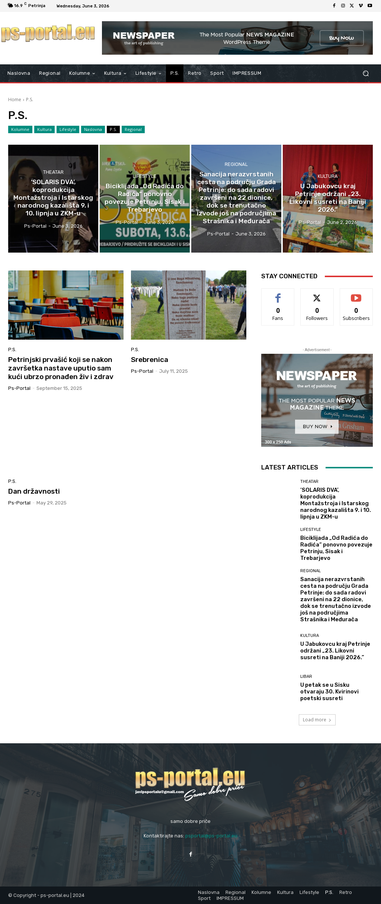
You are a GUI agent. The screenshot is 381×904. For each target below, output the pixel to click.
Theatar (53, 172)
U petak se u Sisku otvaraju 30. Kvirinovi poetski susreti (329, 692)
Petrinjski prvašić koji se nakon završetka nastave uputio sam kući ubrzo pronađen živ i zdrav (60, 368)
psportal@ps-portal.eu (211, 836)
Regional (133, 129)
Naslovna (93, 129)
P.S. (113, 129)
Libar (306, 676)
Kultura (44, 129)
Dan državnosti (34, 491)
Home (14, 99)
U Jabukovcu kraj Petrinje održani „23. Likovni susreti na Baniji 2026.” (335, 651)
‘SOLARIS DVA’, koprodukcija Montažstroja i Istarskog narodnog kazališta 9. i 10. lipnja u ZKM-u (335, 503)
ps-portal (19, 388)
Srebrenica (149, 359)
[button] (365, 73)
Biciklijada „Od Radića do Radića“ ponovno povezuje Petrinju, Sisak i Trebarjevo (336, 548)
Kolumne (20, 129)
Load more (317, 720)
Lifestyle (68, 129)
